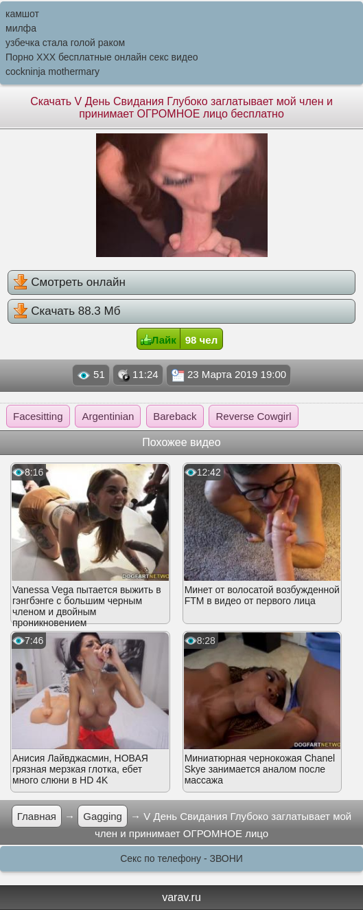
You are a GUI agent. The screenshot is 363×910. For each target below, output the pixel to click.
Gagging (102, 816)
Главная (36, 816)
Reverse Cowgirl (253, 416)
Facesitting (38, 416)
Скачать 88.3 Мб (67, 310)
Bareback (174, 416)
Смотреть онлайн (69, 281)
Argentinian (108, 416)
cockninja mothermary (52, 71)
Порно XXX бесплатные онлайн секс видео (101, 57)
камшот (22, 13)
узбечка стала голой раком (65, 42)
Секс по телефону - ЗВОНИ (181, 858)
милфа (20, 28)
